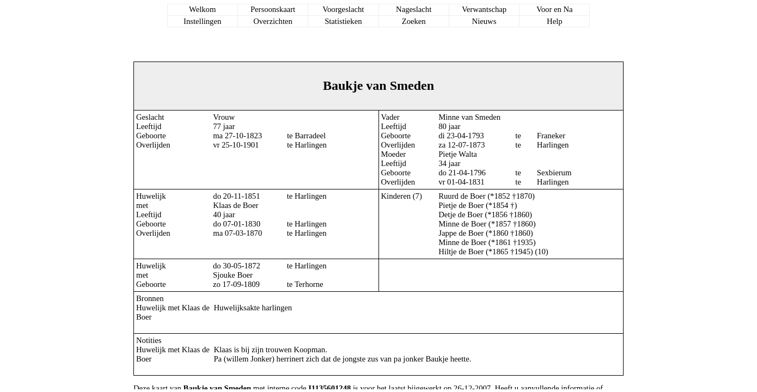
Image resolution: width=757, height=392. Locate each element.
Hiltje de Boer (461, 251)
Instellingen (202, 21)
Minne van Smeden (469, 117)
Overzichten (272, 21)
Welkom (202, 9)
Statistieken (343, 21)
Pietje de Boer (461, 205)
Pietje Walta (457, 154)
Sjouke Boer (233, 275)
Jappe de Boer (461, 233)
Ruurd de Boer (461, 196)
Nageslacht (413, 9)
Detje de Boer (460, 214)
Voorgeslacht (343, 9)
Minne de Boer (462, 223)
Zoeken (414, 21)
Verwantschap (484, 9)
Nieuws (484, 21)
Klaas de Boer (235, 205)
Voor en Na (554, 9)
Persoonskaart (273, 9)
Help (555, 21)
